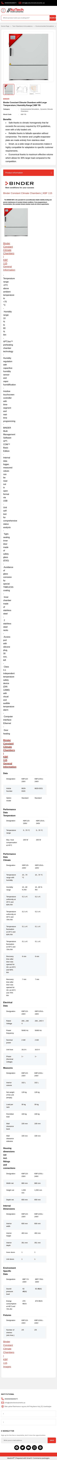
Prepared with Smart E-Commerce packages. (33, 1458)
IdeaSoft (10, 1458)
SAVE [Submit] (52, 1440)
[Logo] (15, 10)
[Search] (28, 18)
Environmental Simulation (30, 109)
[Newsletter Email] (28, 1440)
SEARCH (53, 18)
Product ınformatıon (14, 172)
